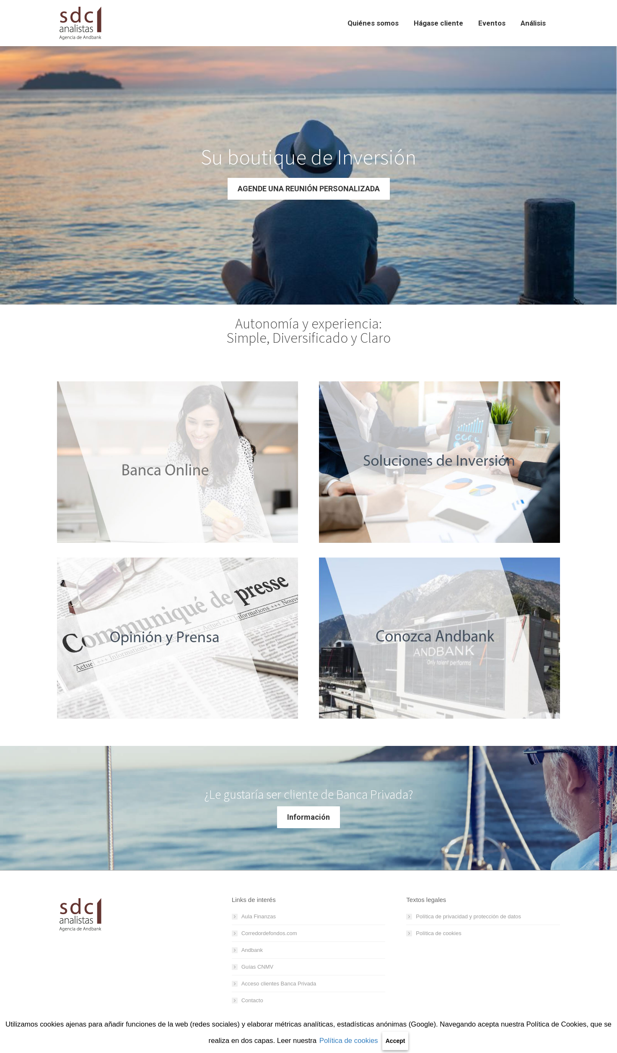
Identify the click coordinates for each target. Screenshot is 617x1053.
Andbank (252, 950)
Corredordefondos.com (269, 933)
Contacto (252, 1000)
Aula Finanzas (258, 916)
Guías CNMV (257, 967)
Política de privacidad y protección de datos (468, 916)
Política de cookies (348, 1041)
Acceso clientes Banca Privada (278, 983)
